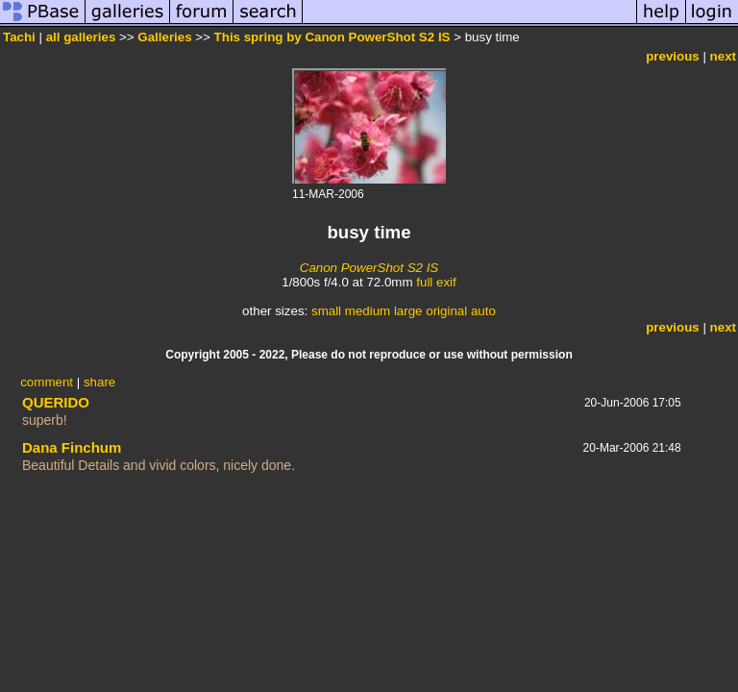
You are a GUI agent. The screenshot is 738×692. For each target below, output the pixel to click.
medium (367, 311)
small (326, 311)
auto (483, 311)
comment (46, 382)
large (408, 311)
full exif (435, 282)
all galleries (81, 37)
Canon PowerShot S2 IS (369, 267)
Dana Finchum (71, 447)
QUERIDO (55, 402)
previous (673, 56)
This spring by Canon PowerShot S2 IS (332, 37)
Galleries (164, 37)
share (99, 382)
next (723, 56)
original (446, 311)
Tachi (19, 37)
